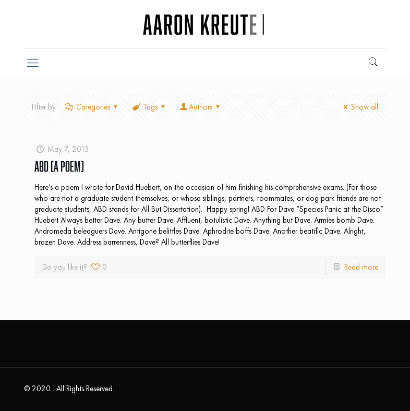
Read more (361, 267)
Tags (149, 107)
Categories (92, 107)
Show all (359, 107)
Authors (200, 107)
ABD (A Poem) (59, 166)
